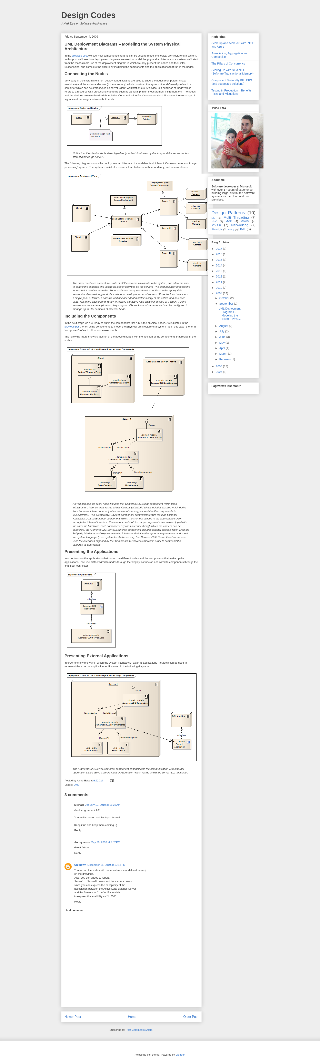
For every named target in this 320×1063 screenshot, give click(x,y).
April (222, 348)
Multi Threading (236, 218)
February (225, 359)
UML (76, 784)
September (226, 303)
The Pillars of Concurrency (228, 63)
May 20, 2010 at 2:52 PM (105, 842)
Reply (77, 830)
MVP (229, 221)
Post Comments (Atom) (139, 1029)
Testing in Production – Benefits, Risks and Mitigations (231, 92)
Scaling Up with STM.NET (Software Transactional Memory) (232, 71)
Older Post (190, 1016)
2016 (219, 254)
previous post (80, 55)
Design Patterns (228, 212)
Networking (239, 225)
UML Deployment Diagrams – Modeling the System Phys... (230, 313)
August (224, 326)
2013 (219, 271)
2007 (219, 371)
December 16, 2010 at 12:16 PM (107, 864)
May (222, 342)
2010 (219, 287)
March (223, 353)
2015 (219, 259)
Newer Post (72, 1016)
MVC (214, 221)
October (224, 298)
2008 (219, 366)
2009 (219, 293)
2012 (219, 276)
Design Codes (88, 15)
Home (132, 1016)
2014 (219, 265)
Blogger (180, 1054)
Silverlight (217, 229)
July (222, 331)
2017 (219, 248)
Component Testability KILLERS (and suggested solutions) (231, 82)
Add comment (75, 910)
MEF (213, 218)
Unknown (80, 864)
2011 (219, 282)
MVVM (245, 221)
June (222, 337)
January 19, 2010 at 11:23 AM (102, 804)
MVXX (216, 225)
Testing (230, 229)
